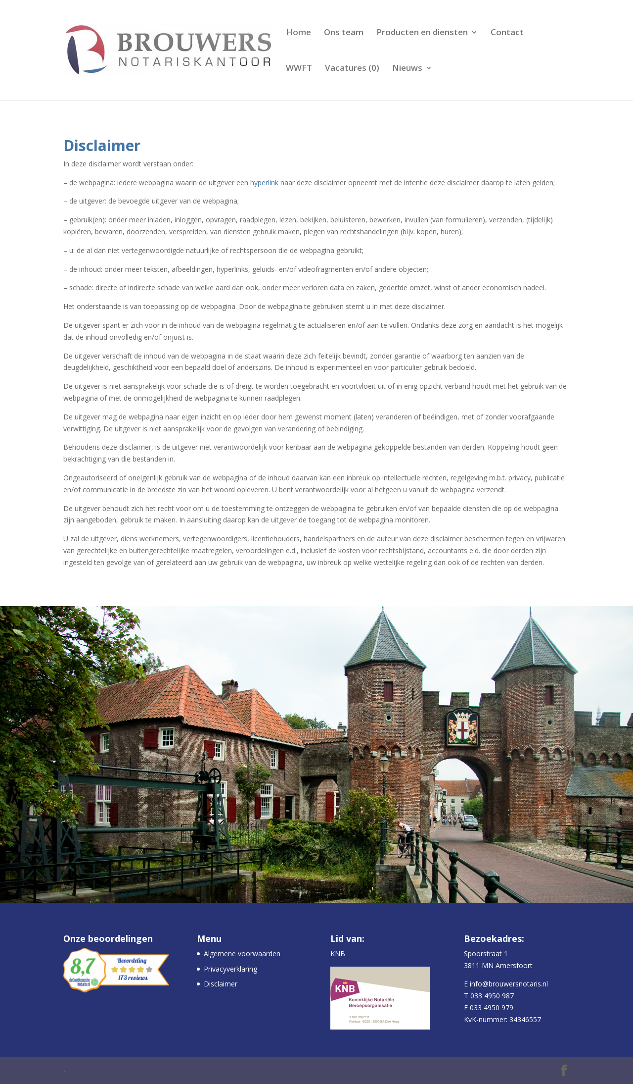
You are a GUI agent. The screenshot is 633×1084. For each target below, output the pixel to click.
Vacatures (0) (352, 68)
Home (298, 33)
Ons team (343, 33)
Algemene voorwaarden (242, 953)
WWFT (299, 68)
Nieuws (407, 68)
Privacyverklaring (230, 969)
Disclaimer (220, 983)
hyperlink (264, 182)
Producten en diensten (422, 33)
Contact (507, 33)
